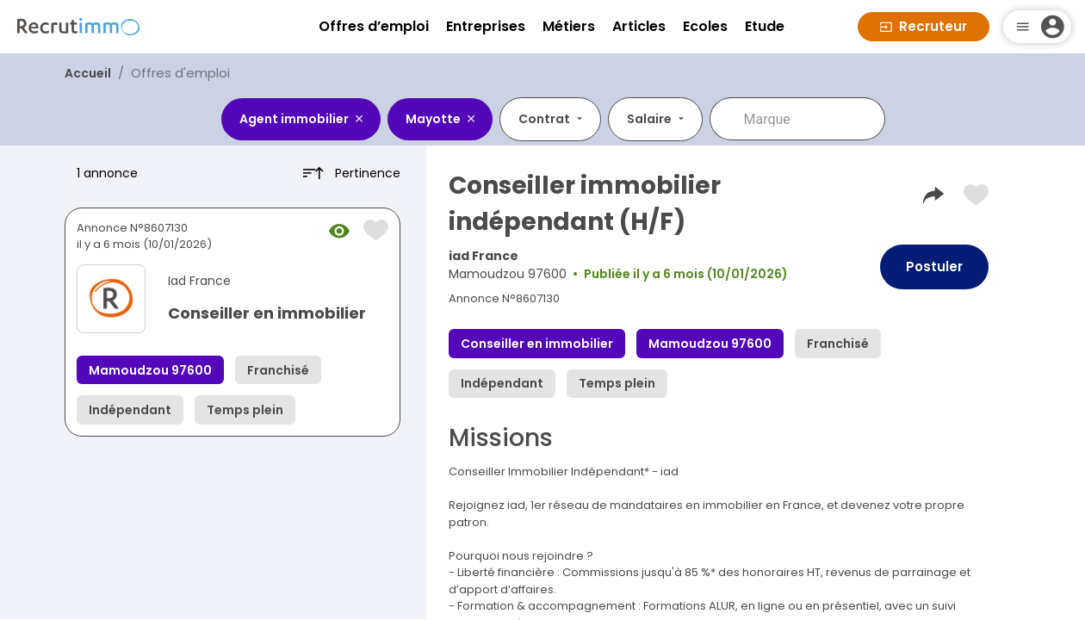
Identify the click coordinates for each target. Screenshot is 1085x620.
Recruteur (923, 26)
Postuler (934, 266)
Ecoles (705, 26)
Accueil (88, 73)
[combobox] (809, 118)
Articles (639, 26)
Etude (764, 26)
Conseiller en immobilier (267, 313)
